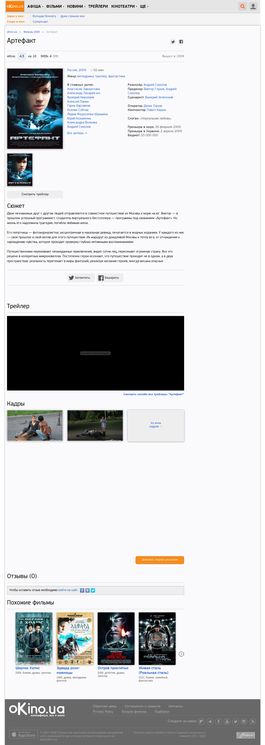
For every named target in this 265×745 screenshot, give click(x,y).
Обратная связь (105, 706)
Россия (72, 70)
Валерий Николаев (80, 97)
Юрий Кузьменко (79, 118)
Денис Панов (153, 106)
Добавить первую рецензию (160, 559)
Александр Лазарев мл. (84, 93)
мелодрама (85, 76)
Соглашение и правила (142, 706)
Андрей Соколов (79, 127)
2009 (82, 70)
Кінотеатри (123, 6)
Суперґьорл (40, 21)
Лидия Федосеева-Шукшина (87, 114)
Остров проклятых (113, 668)
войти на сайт (68, 590)
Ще (143, 6)
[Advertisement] (95, 499)
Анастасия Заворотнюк (83, 89)
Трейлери (98, 6)
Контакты (176, 706)
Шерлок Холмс (28, 668)
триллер (101, 76)
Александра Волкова (82, 122)
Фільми (54, 6)
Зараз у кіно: (15, 16)
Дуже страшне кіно (73, 16)
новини (75, 6)
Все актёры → (77, 133)
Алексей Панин (78, 101)
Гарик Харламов (78, 106)
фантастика (116, 76)
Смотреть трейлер (35, 194)
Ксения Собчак (78, 110)
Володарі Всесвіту (44, 16)
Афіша (34, 6)
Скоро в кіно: (16, 21)
